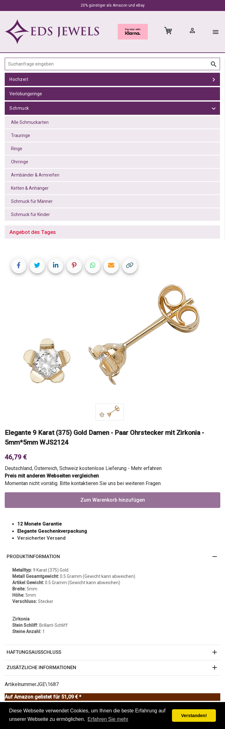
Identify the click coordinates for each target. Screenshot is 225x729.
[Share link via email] (111, 265)
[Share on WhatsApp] (92, 265)
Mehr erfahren (146, 468)
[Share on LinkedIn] (55, 265)
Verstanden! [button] (194, 715)
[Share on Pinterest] (74, 265)
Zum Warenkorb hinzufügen (112, 500)
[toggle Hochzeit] (213, 79)
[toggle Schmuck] (213, 108)
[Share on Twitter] (37, 265)
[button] (112, 557)
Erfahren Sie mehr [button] (108, 719)
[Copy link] (129, 265)
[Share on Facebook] (18, 265)
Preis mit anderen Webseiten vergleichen (52, 476)
